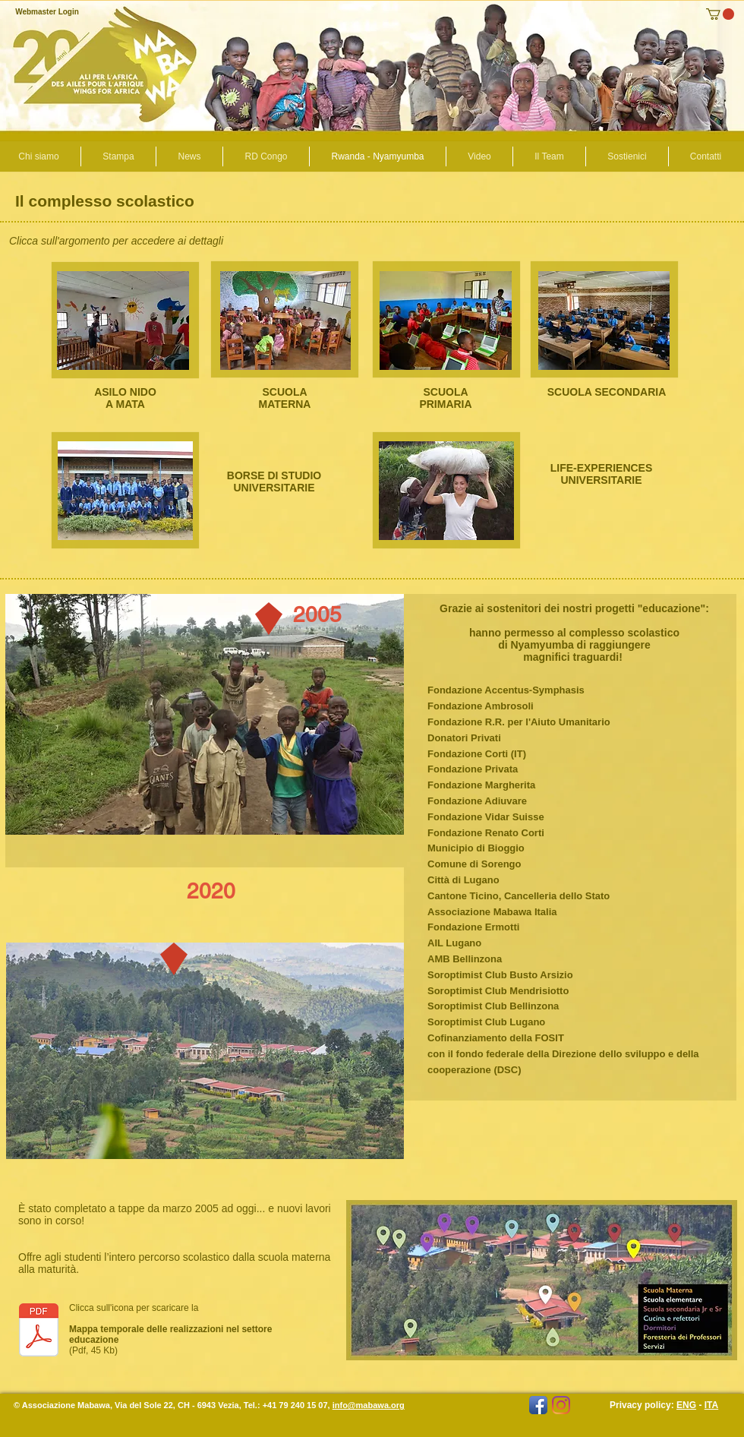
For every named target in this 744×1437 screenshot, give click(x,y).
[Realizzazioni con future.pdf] (38, 1331)
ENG (686, 1405)
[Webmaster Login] (47, 12)
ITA (711, 1405)
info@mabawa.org (369, 1405)
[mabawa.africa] (561, 1405)
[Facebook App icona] (538, 1405)
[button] (720, 14)
